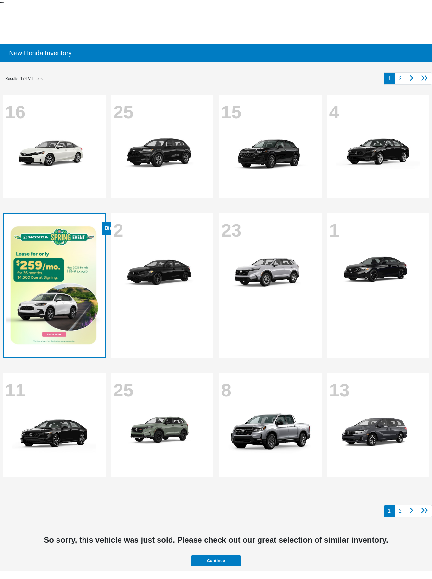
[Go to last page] (424, 78)
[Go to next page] (411, 78)
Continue (216, 560)
